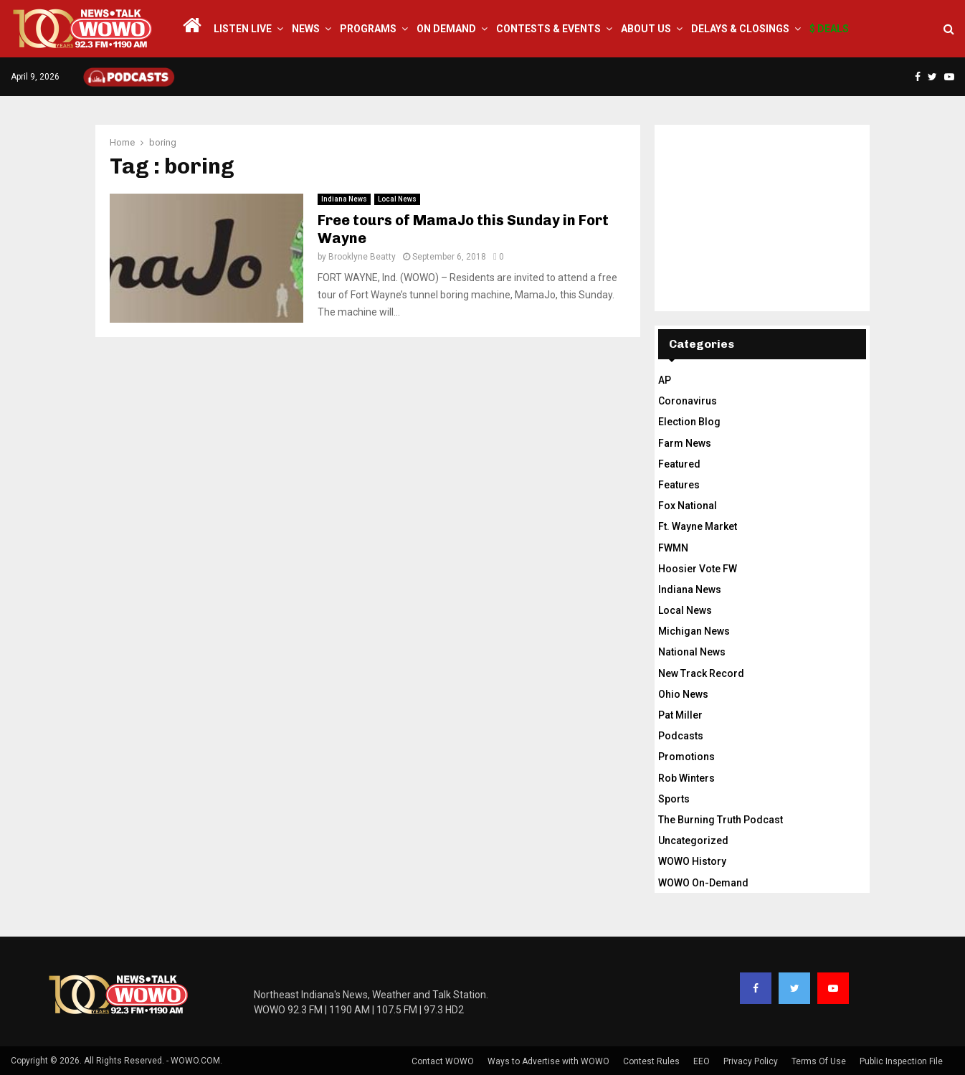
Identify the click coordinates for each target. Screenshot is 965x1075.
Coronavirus (687, 401)
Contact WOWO (443, 1061)
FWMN (673, 548)
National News (692, 652)
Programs (368, 28)
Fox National (687, 505)
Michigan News (694, 631)
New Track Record (701, 673)
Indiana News (344, 199)
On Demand (446, 28)
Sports (674, 799)
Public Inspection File (901, 1061)
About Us (646, 28)
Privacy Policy (750, 1061)
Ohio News (683, 694)
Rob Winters (686, 778)
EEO (701, 1061)
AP (664, 380)
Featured (679, 464)
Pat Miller (680, 715)
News (306, 28)
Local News (397, 199)
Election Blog (689, 421)
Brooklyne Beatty (362, 257)
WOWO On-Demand (703, 883)
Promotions (686, 756)
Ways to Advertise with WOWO (548, 1061)
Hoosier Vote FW (697, 568)
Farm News (684, 443)
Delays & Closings (740, 28)
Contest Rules (651, 1061)
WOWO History (692, 861)
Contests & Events (548, 28)
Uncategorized (693, 840)
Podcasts (680, 736)
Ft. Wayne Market (697, 526)
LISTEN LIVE (243, 28)
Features (679, 485)
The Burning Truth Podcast (720, 819)
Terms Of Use (819, 1061)
